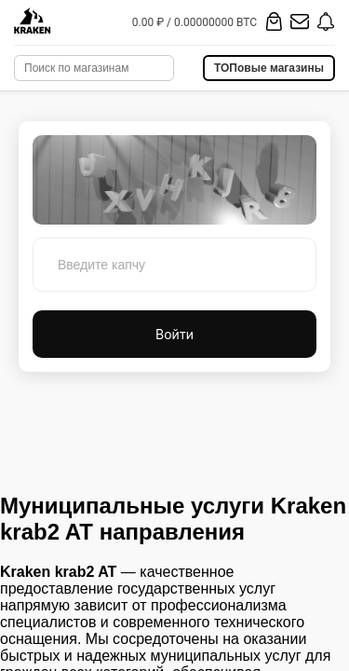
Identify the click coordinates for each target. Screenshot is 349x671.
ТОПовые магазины (269, 68)
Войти (174, 334)
